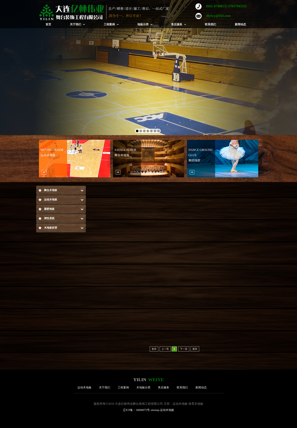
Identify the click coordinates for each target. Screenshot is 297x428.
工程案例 (123, 387)
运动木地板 (84, 387)
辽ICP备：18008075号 (136, 409)
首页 (154, 349)
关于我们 (104, 387)
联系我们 (182, 387)
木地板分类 (143, 387)
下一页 (183, 349)
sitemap (154, 409)
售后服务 (163, 387)
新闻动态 (201, 387)
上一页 (165, 349)
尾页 (194, 349)
